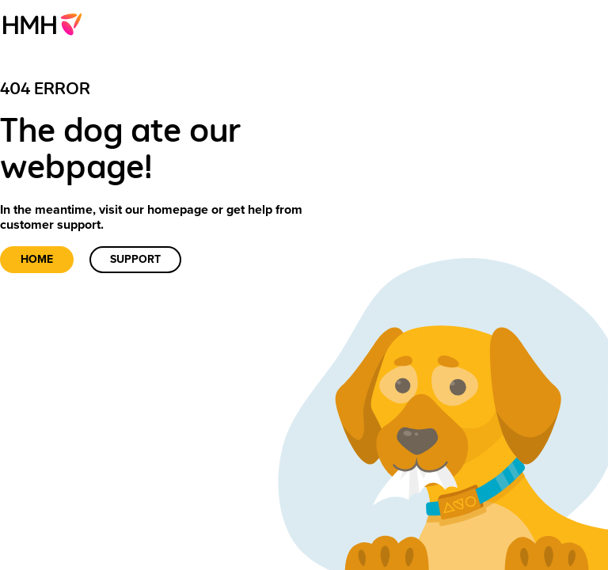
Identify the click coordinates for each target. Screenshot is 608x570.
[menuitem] (47, 24)
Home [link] (37, 259)
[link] (47, 24)
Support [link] (135, 259)
